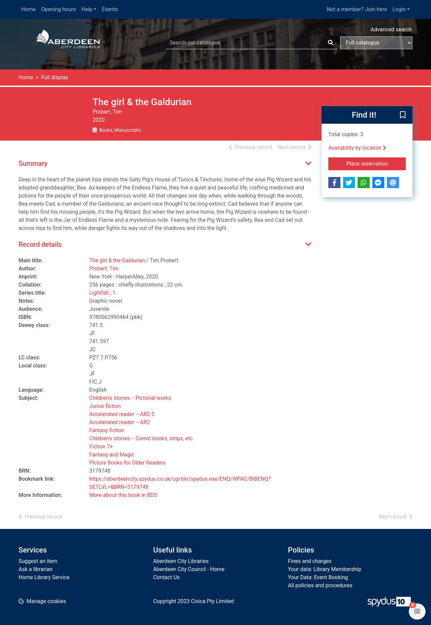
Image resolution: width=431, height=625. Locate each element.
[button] (403, 115)
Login (398, 9)
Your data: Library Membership (324, 569)
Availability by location (357, 148)
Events (110, 9)
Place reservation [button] (376, 163)
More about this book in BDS (123, 495)
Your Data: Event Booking (318, 577)
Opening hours (58, 9)
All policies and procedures (320, 585)
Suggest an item (38, 561)
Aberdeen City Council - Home (189, 569)
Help (87, 9)
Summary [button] (33, 163)
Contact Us (166, 577)
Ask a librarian (36, 569)
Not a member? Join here (357, 9)
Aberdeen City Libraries (180, 561)
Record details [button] (40, 244)
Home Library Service (44, 577)
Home (28, 9)
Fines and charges (310, 561)
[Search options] (376, 42)
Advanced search (391, 29)
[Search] (330, 42)
